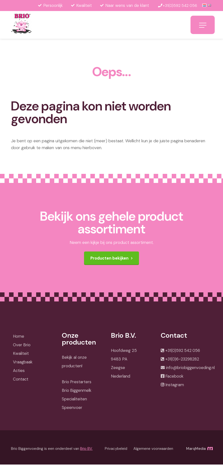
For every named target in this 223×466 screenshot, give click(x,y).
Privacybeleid (116, 450)
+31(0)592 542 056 (183, 352)
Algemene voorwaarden (153, 450)
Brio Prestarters (77, 383)
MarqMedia (199, 450)
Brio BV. (86, 450)
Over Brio (22, 346)
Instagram (174, 387)
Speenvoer (72, 409)
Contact (20, 380)
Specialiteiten (74, 400)
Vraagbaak (22, 363)
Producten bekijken (109, 260)
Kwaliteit (20, 355)
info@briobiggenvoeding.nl (190, 369)
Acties (19, 372)
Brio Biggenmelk (77, 391)
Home (18, 337)
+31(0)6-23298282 (182, 361)
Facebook (174, 378)
